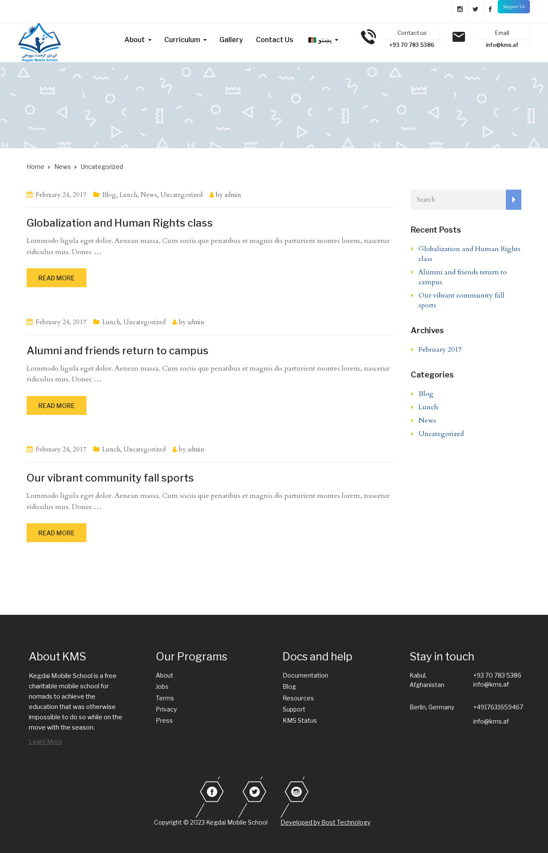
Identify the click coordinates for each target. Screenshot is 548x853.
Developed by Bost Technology (325, 822)
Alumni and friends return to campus (118, 350)
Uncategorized (181, 194)
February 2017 (440, 349)
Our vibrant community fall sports (110, 478)
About (134, 40)
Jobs (162, 686)
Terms (165, 698)
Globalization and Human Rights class (120, 223)
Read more (56, 278)
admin (233, 194)
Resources (298, 698)
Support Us (514, 6)
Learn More (45, 741)
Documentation (305, 675)
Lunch (128, 194)
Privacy (166, 709)
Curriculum (182, 40)
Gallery (231, 40)
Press (164, 720)
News (149, 194)
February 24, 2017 (61, 194)
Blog (109, 194)
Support (294, 709)
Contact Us (274, 40)
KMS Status (300, 720)
